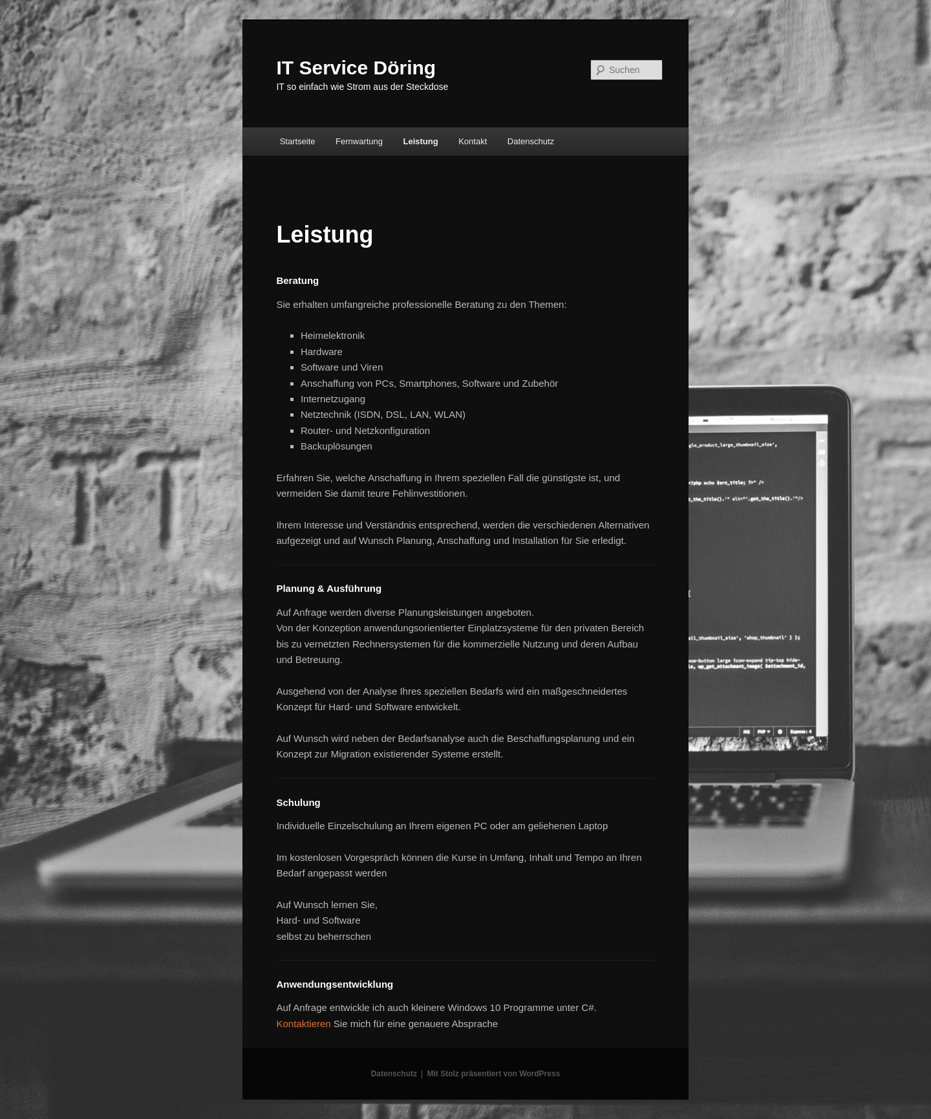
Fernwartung (359, 141)
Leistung (420, 141)
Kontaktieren (303, 1023)
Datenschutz (531, 141)
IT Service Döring (356, 67)
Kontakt (472, 141)
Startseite (298, 141)
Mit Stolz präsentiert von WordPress (493, 1073)
